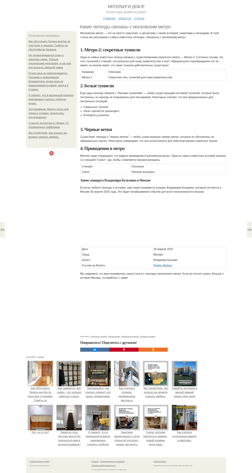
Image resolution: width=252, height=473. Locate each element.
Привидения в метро (130, 336)
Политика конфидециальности (103, 466)
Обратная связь (159, 461)
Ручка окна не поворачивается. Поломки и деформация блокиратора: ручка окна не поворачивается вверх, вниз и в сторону (48, 81)
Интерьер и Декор (126, 6)
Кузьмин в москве (147, 336)
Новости (124, 18)
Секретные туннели (98, 336)
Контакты (95, 461)
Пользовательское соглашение (112, 461)
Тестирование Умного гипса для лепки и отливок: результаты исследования (48, 113)
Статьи (139, 18)
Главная (109, 18)
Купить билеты (162, 265)
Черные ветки (114, 336)
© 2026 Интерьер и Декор (39, 461)
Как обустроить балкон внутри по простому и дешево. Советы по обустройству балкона (49, 45)
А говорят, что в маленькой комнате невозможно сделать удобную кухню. (51, 99)
